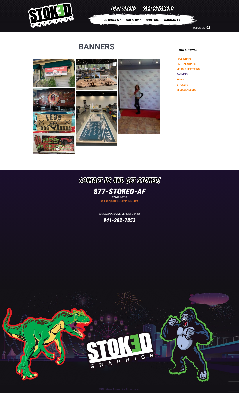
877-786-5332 (119, 197)
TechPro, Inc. (134, 389)
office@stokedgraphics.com (119, 201)
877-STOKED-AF (120, 191)
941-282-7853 (119, 220)
